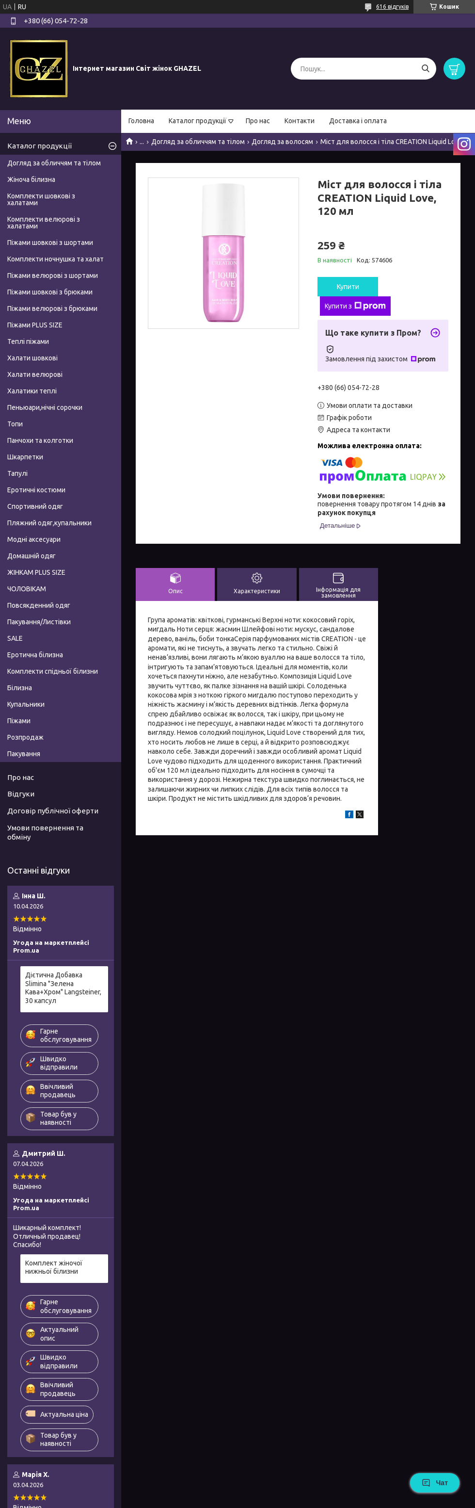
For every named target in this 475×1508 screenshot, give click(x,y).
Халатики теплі (32, 391)
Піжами (19, 721)
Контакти (300, 121)
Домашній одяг (31, 556)
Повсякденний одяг (38, 605)
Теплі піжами (28, 341)
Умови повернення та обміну (45, 832)
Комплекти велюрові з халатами (43, 222)
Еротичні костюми (36, 490)
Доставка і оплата (358, 121)
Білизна (19, 688)
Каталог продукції (197, 121)
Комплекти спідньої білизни (52, 671)
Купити (348, 287)
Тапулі (17, 473)
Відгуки (20, 794)
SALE (15, 638)
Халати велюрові (35, 374)
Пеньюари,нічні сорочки (44, 407)
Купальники (26, 704)
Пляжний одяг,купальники (49, 523)
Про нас (258, 121)
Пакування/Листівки (39, 622)
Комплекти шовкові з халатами (41, 199)
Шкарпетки (25, 457)
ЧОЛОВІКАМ (26, 589)
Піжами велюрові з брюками (52, 308)
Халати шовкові (32, 358)
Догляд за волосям (282, 142)
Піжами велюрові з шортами (52, 275)
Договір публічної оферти (52, 811)
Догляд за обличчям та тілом (198, 142)
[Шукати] (425, 69)
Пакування (23, 754)
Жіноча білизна (31, 179)
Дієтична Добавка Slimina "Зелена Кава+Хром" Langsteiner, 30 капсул (63, 988)
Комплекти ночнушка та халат (55, 259)
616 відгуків (392, 6)
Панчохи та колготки (40, 440)
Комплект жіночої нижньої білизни (53, 1267)
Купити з (355, 306)
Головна (141, 121)
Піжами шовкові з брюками (50, 292)
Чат (435, 1482)
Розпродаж (25, 737)
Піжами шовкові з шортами (50, 242)
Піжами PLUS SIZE (35, 325)
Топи (15, 424)
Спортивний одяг (35, 506)
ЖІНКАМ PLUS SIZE (36, 572)
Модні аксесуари (34, 539)
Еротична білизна (35, 655)
